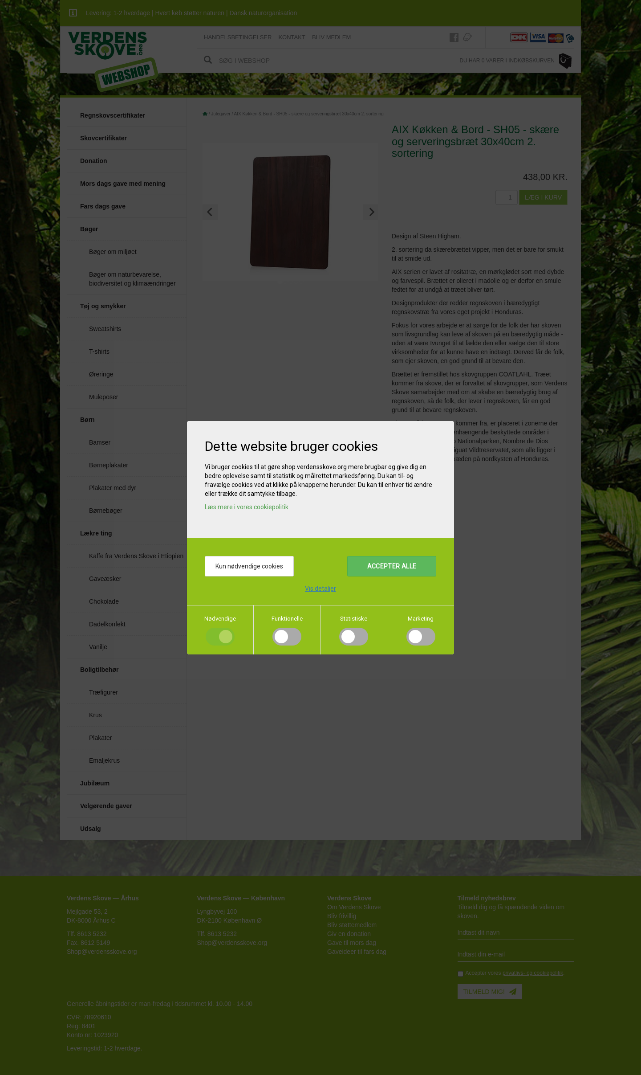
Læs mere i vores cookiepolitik (246, 507)
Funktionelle (287, 618)
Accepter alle (392, 566)
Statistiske (353, 618)
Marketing (421, 618)
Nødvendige (220, 618)
